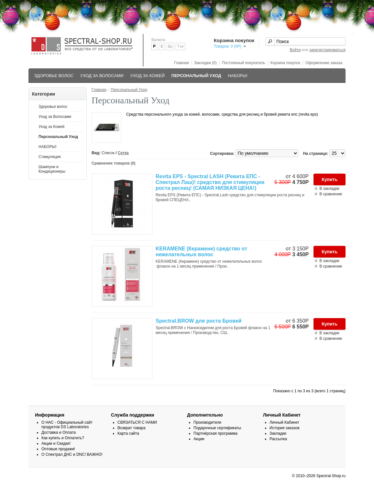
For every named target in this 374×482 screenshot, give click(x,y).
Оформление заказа (323, 63)
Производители (207, 422)
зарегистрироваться (327, 50)
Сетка (123, 153)
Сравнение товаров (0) (114, 163)
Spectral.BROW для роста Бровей (199, 321)
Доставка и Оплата (58, 432)
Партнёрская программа (215, 433)
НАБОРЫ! (237, 75)
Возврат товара (131, 428)
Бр (170, 46)
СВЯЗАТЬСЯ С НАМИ (137, 422)
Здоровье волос (53, 75)
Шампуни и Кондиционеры (51, 169)
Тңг (180, 46)
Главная (181, 63)
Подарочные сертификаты (217, 428)
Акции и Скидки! (56, 443)
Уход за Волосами (102, 75)
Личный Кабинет (284, 422)
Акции (198, 439)
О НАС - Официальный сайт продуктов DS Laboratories (67, 424)
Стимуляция (49, 157)
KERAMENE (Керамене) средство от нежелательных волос (201, 251)
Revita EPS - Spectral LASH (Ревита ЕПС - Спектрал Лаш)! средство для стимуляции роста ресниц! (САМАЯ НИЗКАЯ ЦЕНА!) (210, 182)
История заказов (285, 428)
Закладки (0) (205, 63)
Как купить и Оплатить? (62, 438)
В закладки (329, 188)
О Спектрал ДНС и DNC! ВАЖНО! (72, 454)
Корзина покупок (285, 63)
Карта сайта (128, 433)
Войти (295, 50)
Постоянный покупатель (243, 63)
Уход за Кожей (147, 75)
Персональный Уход (196, 75)
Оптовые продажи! (58, 449)
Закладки (278, 433)
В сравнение (330, 194)
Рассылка (278, 439)
